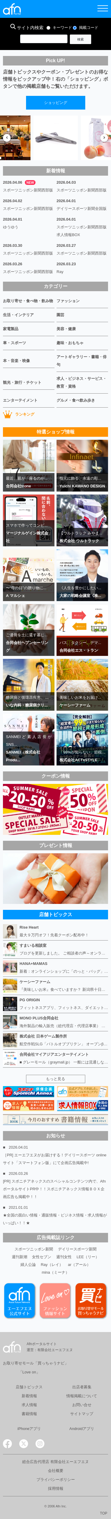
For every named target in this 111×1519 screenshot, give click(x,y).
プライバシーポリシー (55, 1479)
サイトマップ (81, 1414)
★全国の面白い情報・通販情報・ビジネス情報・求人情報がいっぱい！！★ (55, 1219)
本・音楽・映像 (16, 360)
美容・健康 (66, 329)
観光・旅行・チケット (22, 382)
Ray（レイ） (52, 1264)
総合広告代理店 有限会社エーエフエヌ (55, 1461)
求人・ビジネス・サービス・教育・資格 (82, 382)
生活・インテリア (18, 315)
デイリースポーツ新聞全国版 (82, 208)
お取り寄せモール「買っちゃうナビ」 (35, 1363)
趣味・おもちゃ (70, 343)
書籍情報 (29, 1414)
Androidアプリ (81, 1428)
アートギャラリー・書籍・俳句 (82, 361)
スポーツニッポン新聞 (34, 1249)
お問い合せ (81, 1405)
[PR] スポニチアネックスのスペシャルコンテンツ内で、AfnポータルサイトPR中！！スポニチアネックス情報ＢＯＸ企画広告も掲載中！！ (54, 1189)
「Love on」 (29, 1372)
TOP (103, 1513)
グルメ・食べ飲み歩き (76, 400)
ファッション (68, 301)
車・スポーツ (14, 343)
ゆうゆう (10, 227)
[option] (55, 138)
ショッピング (55, 102)
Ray (60, 271)
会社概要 (55, 1470)
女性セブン (41, 1257)
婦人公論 (28, 1264)
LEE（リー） (88, 1257)
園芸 (60, 315)
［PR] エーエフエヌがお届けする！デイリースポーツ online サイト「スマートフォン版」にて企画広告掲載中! (55, 1159)
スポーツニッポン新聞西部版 (28, 190)
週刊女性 (64, 1257)
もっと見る (55, 1079)
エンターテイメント (20, 400)
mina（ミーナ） (55, 1272)
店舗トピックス (29, 1387)
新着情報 (29, 1396)
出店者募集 (81, 1387)
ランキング (18, 414)
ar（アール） (79, 1264)
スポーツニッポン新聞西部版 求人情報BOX (82, 231)
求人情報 (29, 1405)
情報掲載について (81, 1396)
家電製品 (10, 329)
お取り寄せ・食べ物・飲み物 (28, 301)
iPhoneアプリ (29, 1428)
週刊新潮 (19, 1257)
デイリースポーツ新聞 (77, 1249)
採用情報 (55, 1488)
